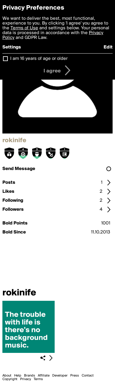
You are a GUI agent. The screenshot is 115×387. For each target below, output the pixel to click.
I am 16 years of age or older (39, 58)
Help (17, 375)
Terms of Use (24, 28)
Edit (108, 47)
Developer (60, 375)
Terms (38, 379)
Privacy (25, 379)
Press (74, 375)
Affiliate (44, 375)
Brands (29, 375)
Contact (88, 375)
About (6, 375)
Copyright (9, 379)
